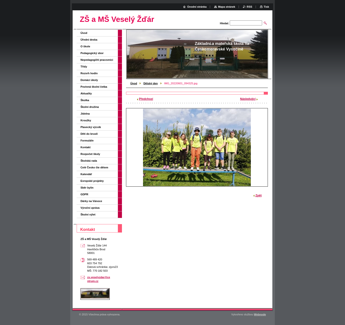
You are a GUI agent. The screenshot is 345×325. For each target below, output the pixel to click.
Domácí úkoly (89, 80)
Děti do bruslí (89, 133)
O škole (85, 46)
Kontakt (85, 147)
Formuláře (87, 140)
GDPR (84, 194)
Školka (84, 100)
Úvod (133, 83)
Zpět (258, 195)
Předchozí (146, 99)
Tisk (266, 6)
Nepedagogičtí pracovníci (96, 59)
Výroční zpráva (90, 207)
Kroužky (85, 120)
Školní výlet (87, 214)
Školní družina (89, 106)
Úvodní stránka (197, 6)
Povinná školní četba (93, 86)
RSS (249, 6)
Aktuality (86, 93)
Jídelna (85, 113)
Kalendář (86, 174)
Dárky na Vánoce (91, 201)
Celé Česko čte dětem (94, 167)
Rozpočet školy (90, 154)
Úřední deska (88, 39)
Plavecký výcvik (90, 127)
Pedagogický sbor (92, 53)
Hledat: (224, 23)
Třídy (83, 66)
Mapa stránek (226, 6)
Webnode (260, 314)
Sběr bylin (86, 187)
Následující (248, 99)
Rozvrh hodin (89, 73)
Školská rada (88, 160)
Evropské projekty (92, 180)
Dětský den (151, 83)
